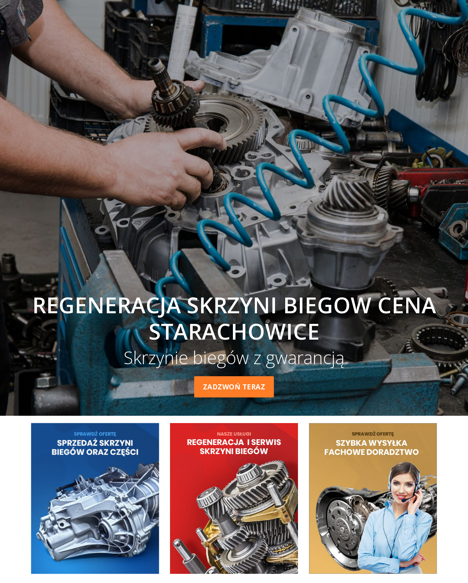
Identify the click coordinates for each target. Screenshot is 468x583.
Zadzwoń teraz (234, 387)
